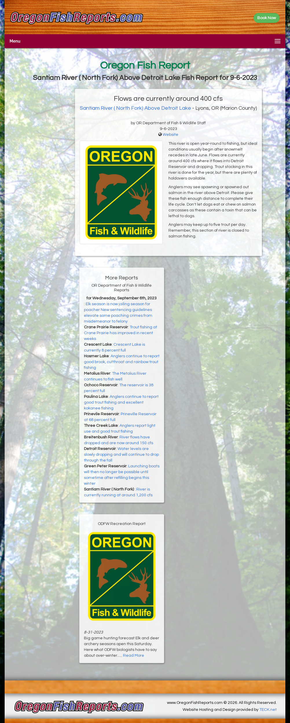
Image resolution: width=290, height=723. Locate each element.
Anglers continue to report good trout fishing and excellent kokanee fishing (121, 402)
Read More (133, 656)
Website (170, 135)
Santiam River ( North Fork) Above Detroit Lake (135, 108)
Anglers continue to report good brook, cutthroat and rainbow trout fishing (121, 362)
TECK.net (268, 710)
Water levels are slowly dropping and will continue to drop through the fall (121, 454)
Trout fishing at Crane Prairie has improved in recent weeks (120, 333)
